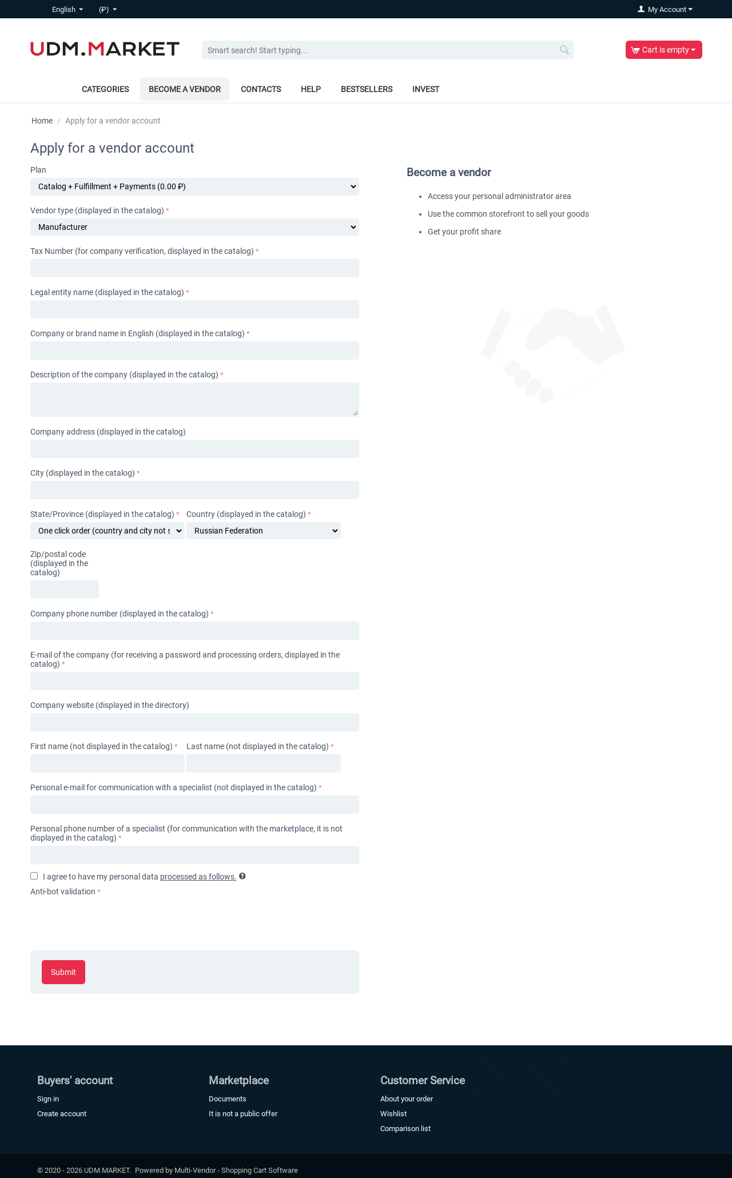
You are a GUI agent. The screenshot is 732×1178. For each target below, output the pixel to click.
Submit (63, 972)
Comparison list (405, 1128)
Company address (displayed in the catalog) (108, 431)
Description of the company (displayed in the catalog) (124, 374)
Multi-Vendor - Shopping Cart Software (236, 1170)
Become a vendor (185, 89)
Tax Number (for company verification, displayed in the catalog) (142, 251)
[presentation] (117, 921)
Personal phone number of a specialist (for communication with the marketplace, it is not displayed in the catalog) (186, 833)
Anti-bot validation (63, 891)
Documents (227, 1099)
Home (42, 120)
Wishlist (393, 1113)
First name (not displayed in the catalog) (101, 746)
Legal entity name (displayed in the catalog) (107, 292)
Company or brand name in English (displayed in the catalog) (137, 333)
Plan (38, 169)
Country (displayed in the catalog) (246, 514)
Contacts (261, 89)
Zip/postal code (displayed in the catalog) (59, 563)
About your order (406, 1099)
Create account (61, 1113)
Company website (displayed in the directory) (109, 705)
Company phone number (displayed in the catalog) (119, 613)
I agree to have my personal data (138, 876)
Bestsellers (366, 89)
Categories (105, 89)
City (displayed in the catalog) (82, 472)
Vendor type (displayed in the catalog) (97, 210)
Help (311, 89)
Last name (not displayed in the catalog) (257, 746)
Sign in (48, 1099)
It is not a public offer (243, 1113)
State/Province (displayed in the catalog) (102, 514)
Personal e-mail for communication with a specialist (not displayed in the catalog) (173, 787)
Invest (425, 89)
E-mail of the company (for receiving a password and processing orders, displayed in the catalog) (185, 659)
